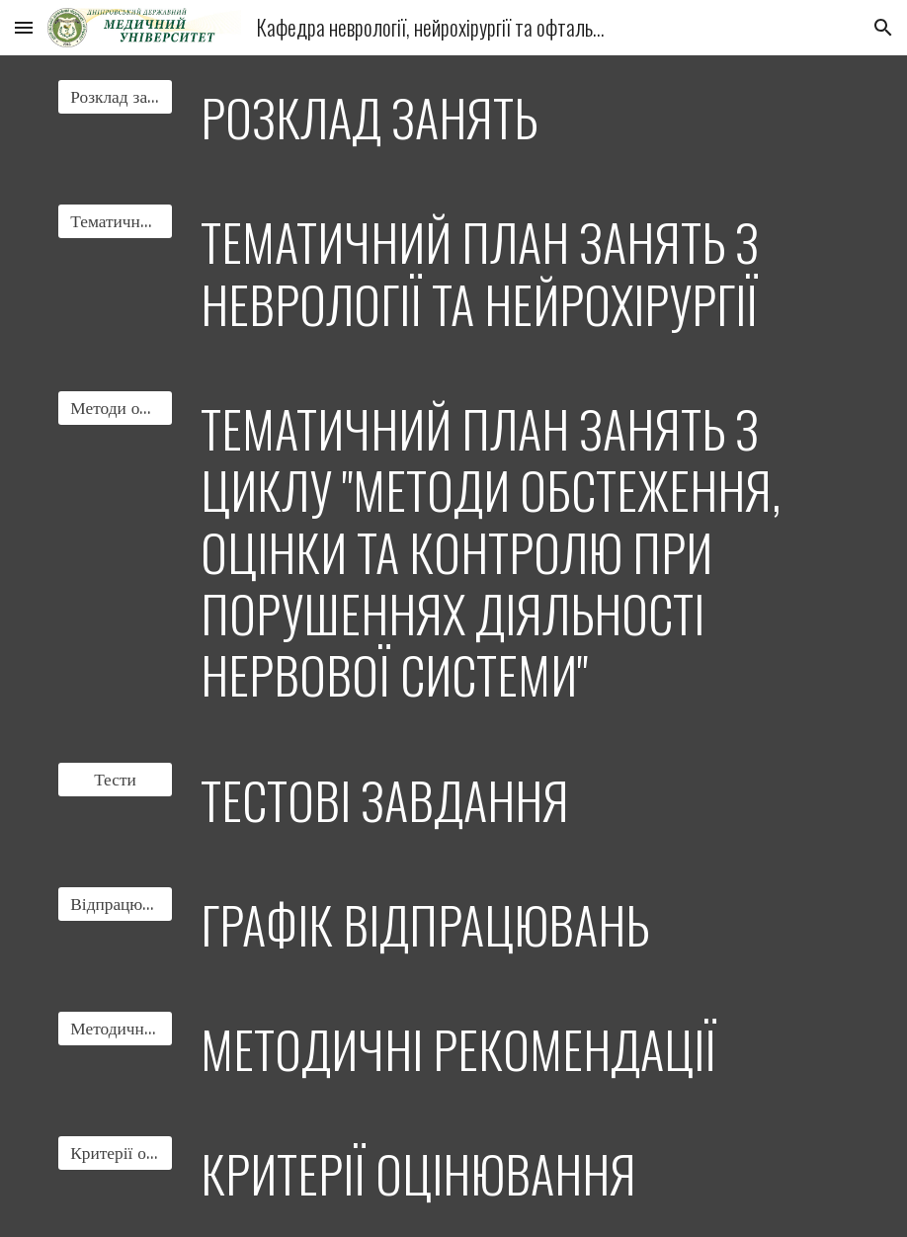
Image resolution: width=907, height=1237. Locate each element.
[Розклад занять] (114, 97)
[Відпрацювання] (114, 903)
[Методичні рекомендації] (114, 1029)
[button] (23, 27)
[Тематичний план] (114, 222)
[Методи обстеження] (114, 408)
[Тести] (114, 779)
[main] (521, 117)
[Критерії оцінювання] (114, 1153)
